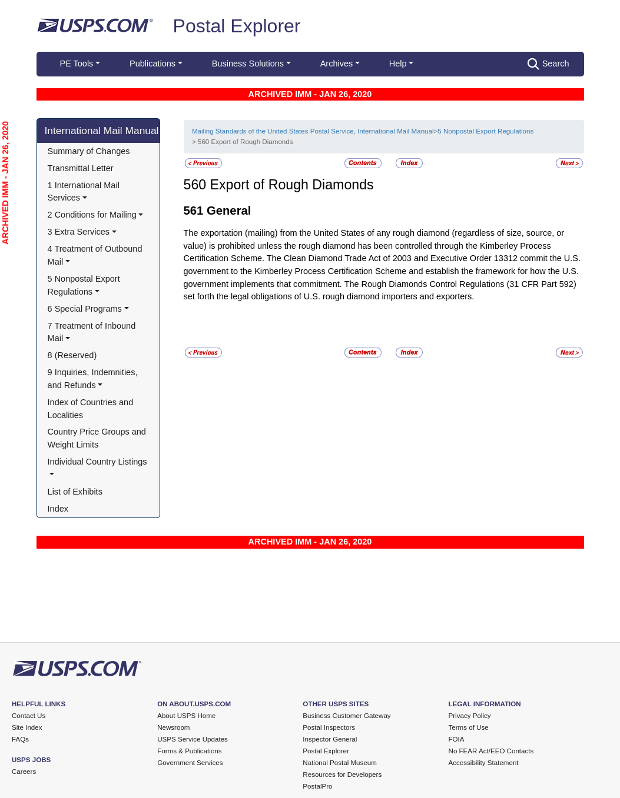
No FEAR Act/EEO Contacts (491, 750)
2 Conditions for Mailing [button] (92, 214)
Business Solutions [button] (248, 63)
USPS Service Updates (192, 739)
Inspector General (330, 739)
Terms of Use (469, 727)
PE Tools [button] (77, 63)
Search (548, 64)
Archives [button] (336, 63)
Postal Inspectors (329, 727)
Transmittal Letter (81, 168)
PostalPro (317, 786)
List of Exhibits (75, 491)
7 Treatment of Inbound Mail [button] (93, 332)
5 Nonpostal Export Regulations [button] (85, 285)
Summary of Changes (89, 151)
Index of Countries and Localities (92, 409)
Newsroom (173, 727)
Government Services (190, 762)
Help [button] (398, 63)
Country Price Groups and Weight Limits (98, 438)
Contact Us (28, 715)
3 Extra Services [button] (79, 231)
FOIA (457, 739)
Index (58, 508)
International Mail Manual (102, 130)
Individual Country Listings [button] (97, 461)
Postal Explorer (237, 25)
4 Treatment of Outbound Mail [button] (96, 255)
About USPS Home (186, 715)
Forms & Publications (189, 750)
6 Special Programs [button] (85, 308)
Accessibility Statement (484, 762)
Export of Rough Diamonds (292, 184)
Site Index (27, 727)
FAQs (20, 739)
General (229, 210)
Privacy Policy (470, 715)
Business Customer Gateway (346, 715)
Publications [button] (152, 63)
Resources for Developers (342, 774)
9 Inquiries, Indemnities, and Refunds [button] (94, 379)
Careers (24, 771)
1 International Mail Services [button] (85, 192)
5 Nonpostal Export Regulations (485, 131)
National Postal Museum (340, 762)
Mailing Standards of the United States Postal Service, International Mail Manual (313, 131)
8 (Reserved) (72, 355)
